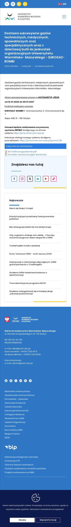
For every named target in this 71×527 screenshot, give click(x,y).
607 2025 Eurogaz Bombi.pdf (22, 151)
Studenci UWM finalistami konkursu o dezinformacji (28, 273)
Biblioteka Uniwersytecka (17, 391)
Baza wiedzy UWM (14, 430)
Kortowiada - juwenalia (16, 399)
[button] (7, 4)
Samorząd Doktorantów (16, 410)
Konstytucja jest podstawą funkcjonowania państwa (31, 217)
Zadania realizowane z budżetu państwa (25, 468)
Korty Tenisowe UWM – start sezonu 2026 (30, 253)
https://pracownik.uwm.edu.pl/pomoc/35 (41, 140)
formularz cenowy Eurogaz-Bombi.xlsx (27, 154)
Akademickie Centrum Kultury (19, 395)
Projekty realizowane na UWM (19, 472)
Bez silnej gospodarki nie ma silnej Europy (30, 227)
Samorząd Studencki (15, 403)
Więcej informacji (48, 520)
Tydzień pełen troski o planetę (24, 245)
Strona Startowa (11, 66)
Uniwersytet (26, 66)
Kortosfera (10, 426)
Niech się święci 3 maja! (21, 208)
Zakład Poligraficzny (15, 422)
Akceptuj (22, 520)
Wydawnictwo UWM (14, 418)
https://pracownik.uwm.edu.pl (29, 133)
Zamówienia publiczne (44, 66)
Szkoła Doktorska (13, 406)
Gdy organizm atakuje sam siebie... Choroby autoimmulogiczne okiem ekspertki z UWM (32, 236)
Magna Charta (12, 433)
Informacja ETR (12, 461)
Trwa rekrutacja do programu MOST (27, 283)
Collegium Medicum (15, 414)
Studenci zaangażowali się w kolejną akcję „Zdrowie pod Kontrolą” (31, 292)
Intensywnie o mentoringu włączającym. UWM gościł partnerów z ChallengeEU (32, 263)
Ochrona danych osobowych (19, 464)
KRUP (7, 437)
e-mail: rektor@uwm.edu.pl (17, 348)
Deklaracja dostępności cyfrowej (21, 457)
